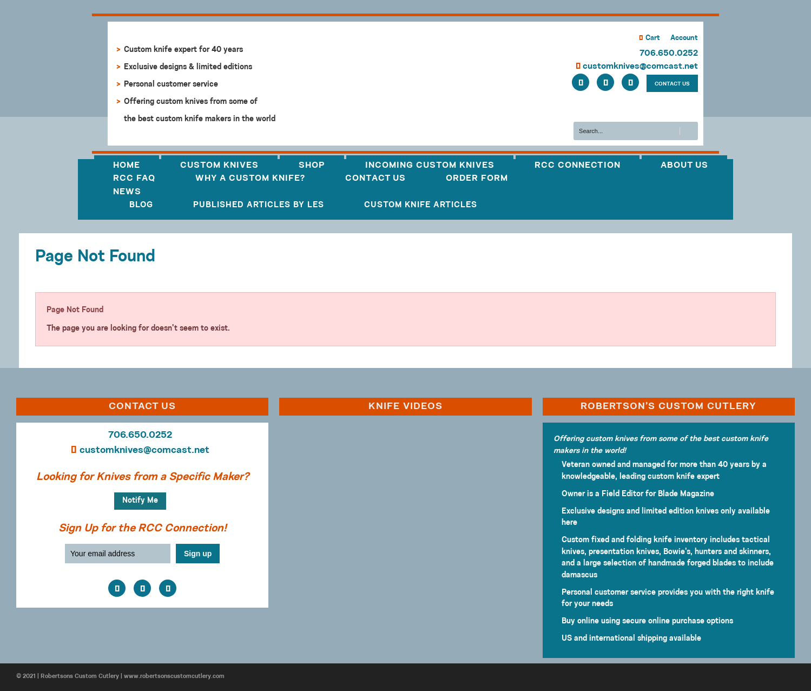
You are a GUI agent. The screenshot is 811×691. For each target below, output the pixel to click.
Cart (649, 38)
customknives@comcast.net (637, 66)
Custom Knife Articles (420, 205)
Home (126, 165)
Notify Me (140, 501)
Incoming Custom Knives (429, 165)
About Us (684, 165)
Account (684, 38)
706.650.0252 (668, 53)
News (127, 192)
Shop (312, 165)
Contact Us (375, 178)
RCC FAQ (134, 178)
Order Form (477, 178)
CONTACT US (672, 84)
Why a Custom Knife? (250, 178)
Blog (141, 205)
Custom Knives (219, 165)
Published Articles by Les (258, 205)
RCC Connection (578, 165)
